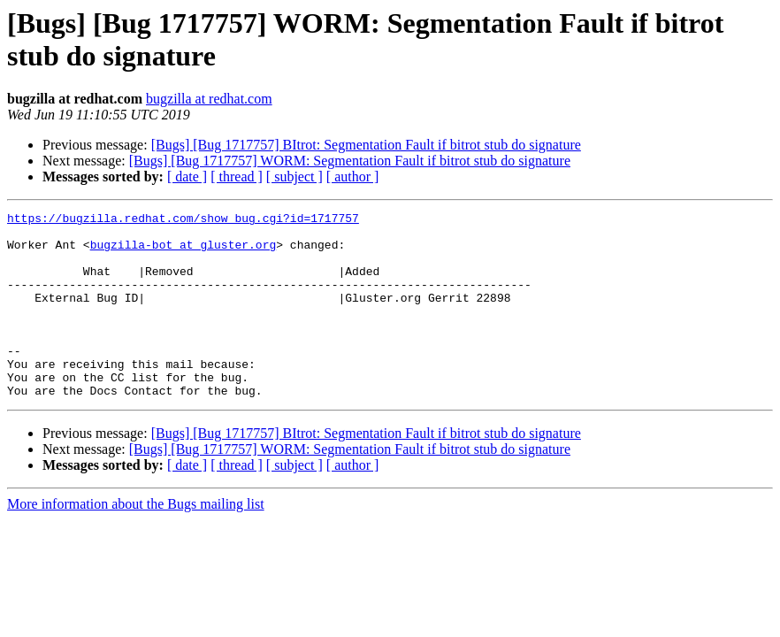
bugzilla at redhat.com (209, 98)
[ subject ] (294, 176)
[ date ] (187, 176)
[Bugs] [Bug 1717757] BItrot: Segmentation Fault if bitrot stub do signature (366, 144)
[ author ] (352, 176)
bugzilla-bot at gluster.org (183, 252)
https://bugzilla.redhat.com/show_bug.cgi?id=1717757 (183, 220)
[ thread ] (236, 176)
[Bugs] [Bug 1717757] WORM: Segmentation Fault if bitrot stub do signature (349, 160)
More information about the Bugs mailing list (135, 541)
